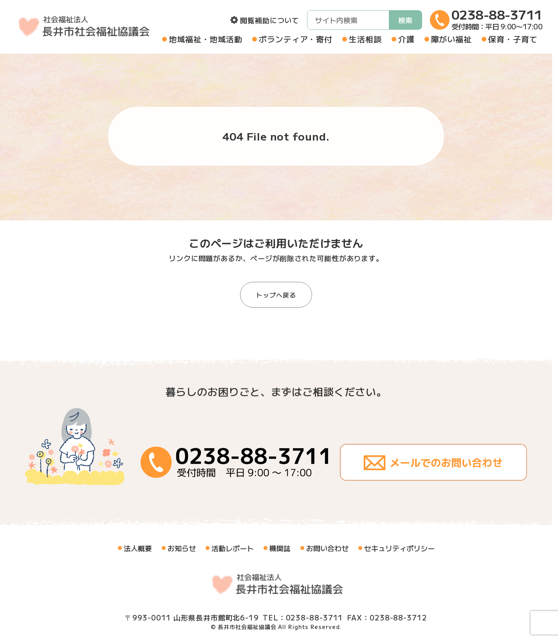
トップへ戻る (276, 294)
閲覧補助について (269, 20)
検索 (405, 20)
